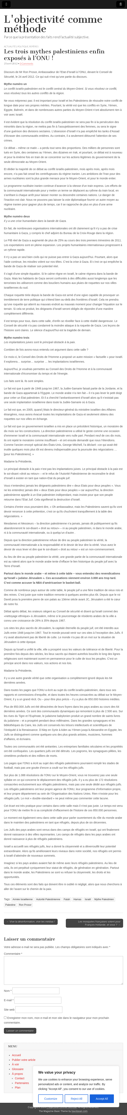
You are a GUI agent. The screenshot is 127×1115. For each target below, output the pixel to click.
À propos (17, 1073)
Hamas (77, 899)
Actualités (10, 46)
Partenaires (22, 1083)
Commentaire (13, 953)
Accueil (16, 1055)
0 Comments (26, 63)
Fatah (67, 899)
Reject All (76, 1098)
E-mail (9, 1000)
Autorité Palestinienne (48, 899)
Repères (33, 46)
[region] (76, 1086)
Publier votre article (23, 1059)
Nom (8, 990)
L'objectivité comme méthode (53, 24)
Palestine (10, 904)
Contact (19, 1078)
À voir (15, 1064)
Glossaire (18, 1069)
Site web (9, 1009)
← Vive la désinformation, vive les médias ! (30, 921)
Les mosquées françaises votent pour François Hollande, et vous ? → (99, 923)
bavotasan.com (80, 1111)
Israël (88, 899)
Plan (17, 1087)
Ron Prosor (25, 904)
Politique (22, 46)
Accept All (102, 1098)
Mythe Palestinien (104, 899)
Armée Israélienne (23, 899)
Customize (50, 1098)
